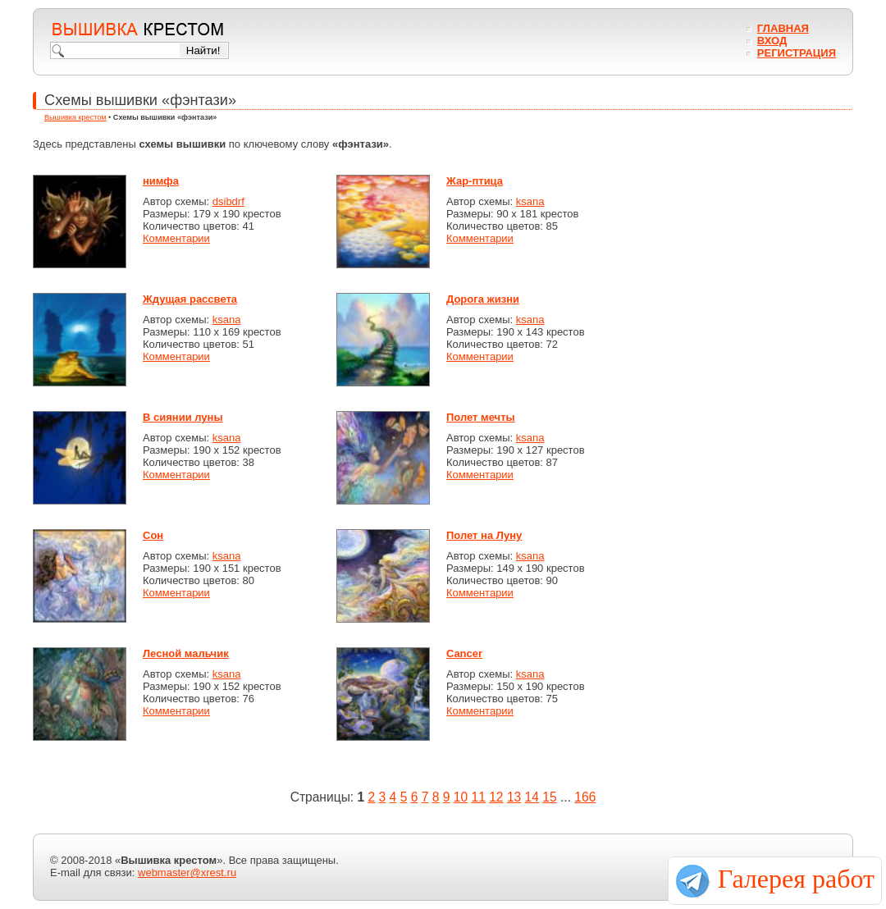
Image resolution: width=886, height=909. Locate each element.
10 (461, 797)
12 (496, 797)
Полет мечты (480, 417)
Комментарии (176, 238)
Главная (783, 28)
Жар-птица (474, 181)
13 (514, 797)
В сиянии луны (183, 417)
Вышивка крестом (75, 117)
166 (585, 797)
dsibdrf (228, 201)
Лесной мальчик (186, 653)
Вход (772, 40)
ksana (530, 201)
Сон (153, 535)
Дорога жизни (482, 299)
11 (478, 797)
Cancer (464, 653)
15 (549, 797)
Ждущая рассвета (190, 299)
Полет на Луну (484, 535)
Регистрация (796, 53)
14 (532, 797)
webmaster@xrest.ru (187, 872)
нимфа (161, 181)
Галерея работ (796, 878)
